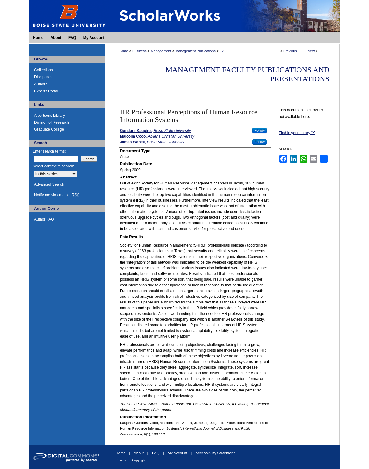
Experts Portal (46, 91)
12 (222, 51)
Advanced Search (49, 184)
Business (139, 51)
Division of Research (51, 122)
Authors (40, 84)
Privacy (121, 460)
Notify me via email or (56, 195)
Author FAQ (44, 219)
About (139, 453)
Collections (43, 70)
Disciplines (43, 77)
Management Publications (195, 51)
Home (123, 51)
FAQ (155, 453)
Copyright (139, 460)
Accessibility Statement (215, 453)
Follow (259, 130)
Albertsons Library (49, 115)
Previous (290, 51)
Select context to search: (53, 166)
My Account (177, 453)
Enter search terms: (49, 151)
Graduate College (49, 129)
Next (311, 51)
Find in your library (297, 133)
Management (161, 51)
